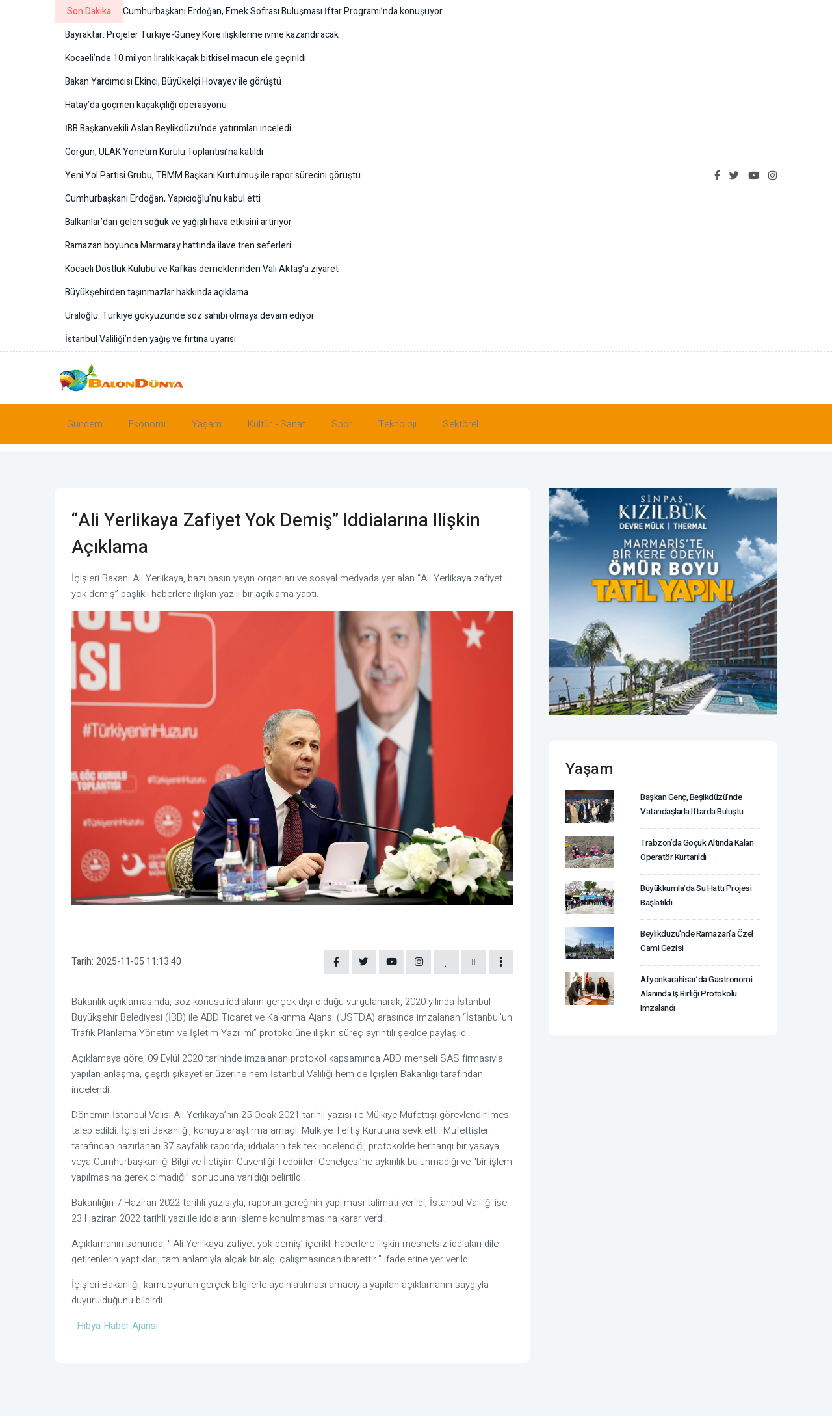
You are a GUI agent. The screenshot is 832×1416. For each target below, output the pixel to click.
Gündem (85, 424)
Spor (342, 424)
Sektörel (460, 424)
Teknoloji (397, 424)
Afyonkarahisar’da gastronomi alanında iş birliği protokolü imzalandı (693, 993)
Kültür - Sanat (277, 424)
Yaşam (207, 424)
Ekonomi (147, 424)
